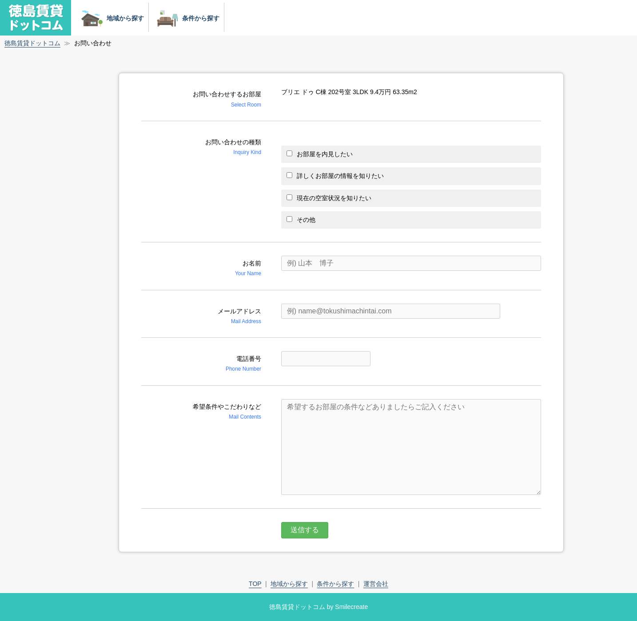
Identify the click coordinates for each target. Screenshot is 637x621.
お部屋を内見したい (320, 154)
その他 (301, 219)
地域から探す (110, 18)
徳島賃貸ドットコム (32, 43)
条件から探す (186, 18)
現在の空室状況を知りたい (329, 198)
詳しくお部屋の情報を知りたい (335, 175)
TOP (255, 583)
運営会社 (375, 583)
